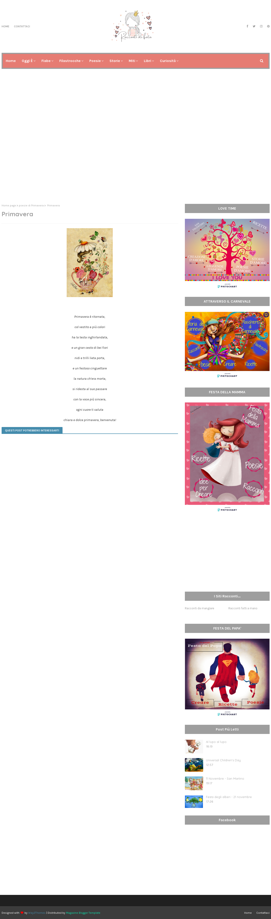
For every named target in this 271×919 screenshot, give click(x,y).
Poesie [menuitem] (95, 61)
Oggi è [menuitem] (27, 61)
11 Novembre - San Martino (225, 778)
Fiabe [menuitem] (46, 61)
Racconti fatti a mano (242, 608)
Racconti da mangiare (199, 608)
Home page (9, 205)
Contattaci (22, 26)
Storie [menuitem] (114, 61)
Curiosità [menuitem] (168, 61)
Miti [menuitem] (132, 61)
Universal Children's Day (223, 760)
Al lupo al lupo (216, 742)
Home (5, 26)
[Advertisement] (135, 165)
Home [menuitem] (11, 61)
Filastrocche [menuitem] (70, 61)
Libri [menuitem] (147, 61)
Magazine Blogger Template (83, 912)
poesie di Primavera (31, 205)
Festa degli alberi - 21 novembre (229, 797)
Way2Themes (37, 912)
